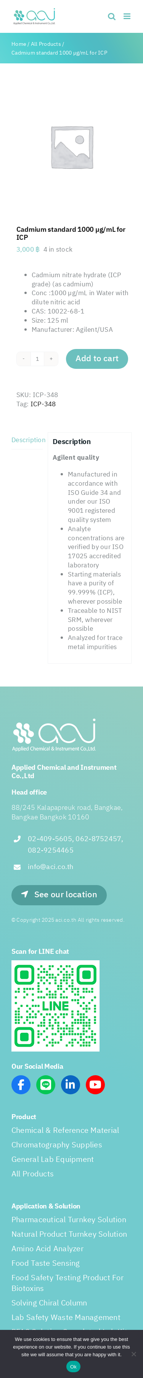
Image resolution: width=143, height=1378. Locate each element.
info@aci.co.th (51, 867)
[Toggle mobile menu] (128, 16)
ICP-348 (43, 404)
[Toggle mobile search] (112, 16)
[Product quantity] (37, 359)
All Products (46, 44)
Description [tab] (27, 440)
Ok (73, 1367)
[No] (133, 1354)
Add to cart (97, 359)
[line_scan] (55, 963)
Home (18, 44)
